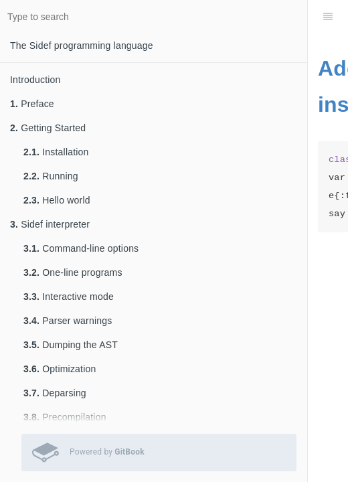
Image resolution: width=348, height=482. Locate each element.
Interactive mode (68, 296)
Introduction (35, 79)
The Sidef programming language (81, 45)
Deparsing (54, 393)
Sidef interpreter (50, 224)
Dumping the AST (70, 344)
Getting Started (48, 128)
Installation (56, 152)
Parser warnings (67, 320)
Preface (32, 103)
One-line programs (72, 272)
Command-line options (81, 248)
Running (50, 176)
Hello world (56, 200)
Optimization (59, 369)
